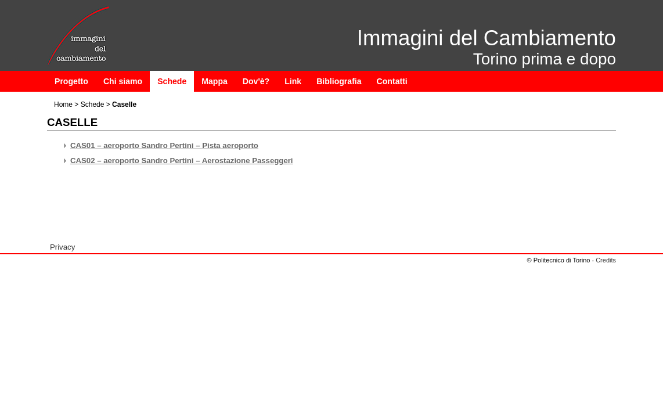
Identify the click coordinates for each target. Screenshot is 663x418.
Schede (171, 81)
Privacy (62, 247)
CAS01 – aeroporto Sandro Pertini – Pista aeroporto (164, 145)
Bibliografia (338, 81)
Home (63, 104)
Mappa (214, 81)
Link (292, 81)
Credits (606, 260)
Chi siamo (122, 81)
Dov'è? (256, 81)
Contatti (392, 81)
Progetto (71, 81)
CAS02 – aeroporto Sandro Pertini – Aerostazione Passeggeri (181, 160)
